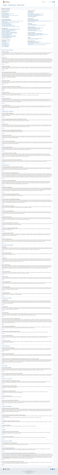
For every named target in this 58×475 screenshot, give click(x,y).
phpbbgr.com (32, 472)
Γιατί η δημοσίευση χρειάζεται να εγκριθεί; (7, 37)
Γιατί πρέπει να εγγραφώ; (5, 11)
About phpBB (17, 444)
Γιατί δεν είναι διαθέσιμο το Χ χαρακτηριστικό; (33, 42)
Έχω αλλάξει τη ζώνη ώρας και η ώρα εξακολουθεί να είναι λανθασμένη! (10, 22)
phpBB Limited (34, 443)
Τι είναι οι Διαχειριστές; (30, 11)
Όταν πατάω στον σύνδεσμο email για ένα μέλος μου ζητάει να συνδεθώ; (10, 26)
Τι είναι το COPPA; (4, 12)
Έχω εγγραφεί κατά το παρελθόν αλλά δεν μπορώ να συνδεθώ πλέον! (10, 15)
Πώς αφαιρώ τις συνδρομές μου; (31, 35)
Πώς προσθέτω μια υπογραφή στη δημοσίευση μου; (8, 30)
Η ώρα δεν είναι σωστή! (4, 21)
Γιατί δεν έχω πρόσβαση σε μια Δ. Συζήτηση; (7, 33)
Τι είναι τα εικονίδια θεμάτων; (5, 46)
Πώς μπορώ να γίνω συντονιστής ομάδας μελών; (33, 14)
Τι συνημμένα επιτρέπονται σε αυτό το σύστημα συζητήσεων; (35, 38)
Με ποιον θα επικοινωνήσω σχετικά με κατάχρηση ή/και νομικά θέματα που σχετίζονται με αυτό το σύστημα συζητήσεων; (39, 43)
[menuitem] (52, 2)
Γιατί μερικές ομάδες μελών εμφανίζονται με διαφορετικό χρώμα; (35, 15)
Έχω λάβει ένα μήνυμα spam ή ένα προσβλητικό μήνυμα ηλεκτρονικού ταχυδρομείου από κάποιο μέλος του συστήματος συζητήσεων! (40, 21)
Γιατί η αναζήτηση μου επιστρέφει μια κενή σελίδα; (34, 29)
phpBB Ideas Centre (11, 449)
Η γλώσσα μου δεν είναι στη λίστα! (6, 23)
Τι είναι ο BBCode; (4, 40)
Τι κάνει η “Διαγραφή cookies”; (5, 17)
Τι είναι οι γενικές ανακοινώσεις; (5, 43)
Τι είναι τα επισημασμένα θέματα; (6, 45)
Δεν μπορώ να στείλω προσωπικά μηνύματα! (33, 19)
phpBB (16, 137)
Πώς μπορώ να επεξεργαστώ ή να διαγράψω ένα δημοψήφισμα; (9, 32)
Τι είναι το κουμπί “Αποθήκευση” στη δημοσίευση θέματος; (9, 36)
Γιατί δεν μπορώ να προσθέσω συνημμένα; (7, 34)
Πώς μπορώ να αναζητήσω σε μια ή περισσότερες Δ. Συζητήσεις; (35, 27)
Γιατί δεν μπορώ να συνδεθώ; (5, 14)
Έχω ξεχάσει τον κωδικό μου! (5, 16)
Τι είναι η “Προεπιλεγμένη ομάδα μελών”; (33, 16)
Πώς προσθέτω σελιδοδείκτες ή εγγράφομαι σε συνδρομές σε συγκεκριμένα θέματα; (38, 34)
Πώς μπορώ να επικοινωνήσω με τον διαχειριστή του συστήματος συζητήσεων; (37, 44)
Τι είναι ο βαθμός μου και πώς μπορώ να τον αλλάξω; (8, 25)
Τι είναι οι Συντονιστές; (30, 12)
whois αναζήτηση (22, 454)
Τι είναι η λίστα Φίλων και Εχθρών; (32, 24)
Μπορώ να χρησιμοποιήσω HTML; (6, 41)
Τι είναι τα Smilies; (4, 42)
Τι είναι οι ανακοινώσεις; (4, 44)
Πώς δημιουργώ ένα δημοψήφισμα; (6, 31)
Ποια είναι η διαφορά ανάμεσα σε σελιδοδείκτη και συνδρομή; (35, 33)
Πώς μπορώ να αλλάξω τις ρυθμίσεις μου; (7, 20)
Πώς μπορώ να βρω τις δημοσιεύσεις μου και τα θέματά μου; (35, 30)
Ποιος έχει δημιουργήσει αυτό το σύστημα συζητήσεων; (34, 41)
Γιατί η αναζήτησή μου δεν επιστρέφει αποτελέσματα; (34, 28)
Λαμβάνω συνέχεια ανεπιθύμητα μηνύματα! (33, 20)
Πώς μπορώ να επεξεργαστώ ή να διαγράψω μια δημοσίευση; (9, 29)
